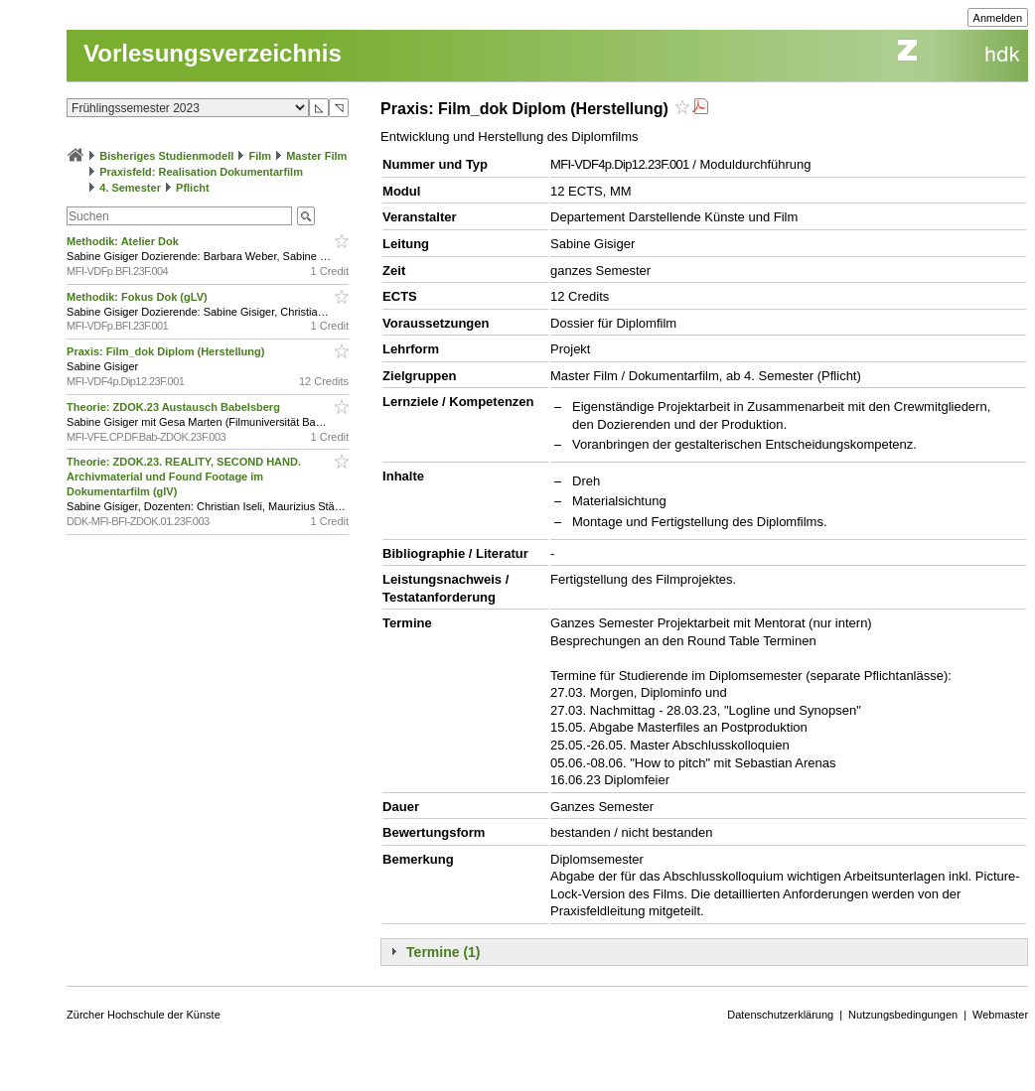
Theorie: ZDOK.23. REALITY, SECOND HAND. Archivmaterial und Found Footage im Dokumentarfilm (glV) (184, 476)
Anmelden (998, 18)
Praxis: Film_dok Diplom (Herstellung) (167, 351)
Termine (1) (443, 952)
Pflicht (193, 188)
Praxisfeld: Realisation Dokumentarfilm (201, 172)
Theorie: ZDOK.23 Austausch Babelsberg (175, 407)
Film (259, 156)
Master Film (316, 156)
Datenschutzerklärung (780, 1015)
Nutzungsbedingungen (903, 1015)
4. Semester (130, 188)
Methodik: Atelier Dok (124, 241)
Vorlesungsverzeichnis (212, 53)
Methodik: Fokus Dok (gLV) (139, 297)
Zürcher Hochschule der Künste (144, 1015)
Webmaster (1000, 1015)
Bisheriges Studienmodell (166, 156)
